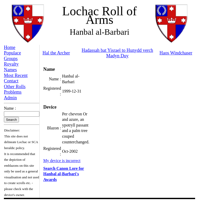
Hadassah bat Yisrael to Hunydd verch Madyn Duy (117, 53)
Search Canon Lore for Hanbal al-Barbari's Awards (63, 174)
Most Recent (16, 75)
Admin (10, 97)
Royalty (11, 64)
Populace (12, 52)
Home (9, 47)
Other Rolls (15, 86)
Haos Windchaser (176, 52)
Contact (11, 80)
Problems (13, 92)
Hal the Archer (56, 52)
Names (10, 69)
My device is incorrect (62, 160)
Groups (11, 58)
